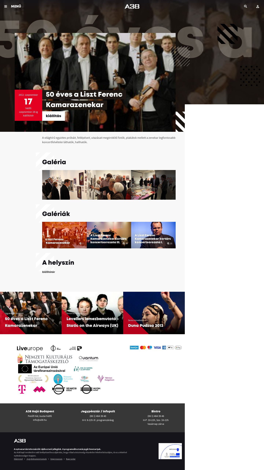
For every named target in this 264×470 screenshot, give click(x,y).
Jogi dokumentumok (36, 459)
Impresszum (56, 459)
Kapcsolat (71, 459)
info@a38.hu (40, 419)
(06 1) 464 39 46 (156, 416)
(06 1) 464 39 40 (98, 416)
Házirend (18, 459)
